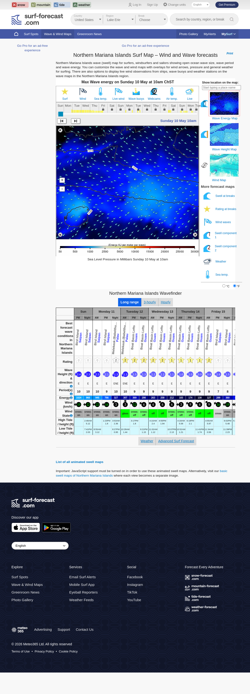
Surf (65, 98)
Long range (129, 302)
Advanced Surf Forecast (176, 441)
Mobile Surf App (81, 585)
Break (141, 16)
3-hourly (150, 302)
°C (227, 286)
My (229, 34)
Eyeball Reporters (83, 592)
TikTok (132, 592)
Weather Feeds (81, 600)
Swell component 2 (220, 248)
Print (230, 53)
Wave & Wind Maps (58, 34)
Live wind (119, 98)
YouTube (134, 600)
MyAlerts (210, 34)
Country (78, 16)
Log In (137, 4)
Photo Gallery (188, 34)
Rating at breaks (220, 209)
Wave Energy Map (224, 118)
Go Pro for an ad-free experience (145, 45)
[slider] (60, 114)
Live (190, 98)
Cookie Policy (68, 651)
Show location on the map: (220, 82)
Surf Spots (31, 34)
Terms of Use (20, 651)
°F (238, 286)
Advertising (43, 629)
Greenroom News (89, 34)
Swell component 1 (220, 235)
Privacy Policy (44, 651)
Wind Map (219, 180)
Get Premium (227, 4)
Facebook (135, 577)
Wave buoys (136, 98)
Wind (82, 98)
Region (110, 16)
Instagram (135, 585)
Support (63, 629)
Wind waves (217, 222)
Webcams (154, 98)
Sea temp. (100, 98)
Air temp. (172, 98)
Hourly (165, 302)
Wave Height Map (224, 149)
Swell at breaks (219, 196)
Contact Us (85, 629)
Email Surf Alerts (82, 577)
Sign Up (152, 4)
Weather (215, 261)
